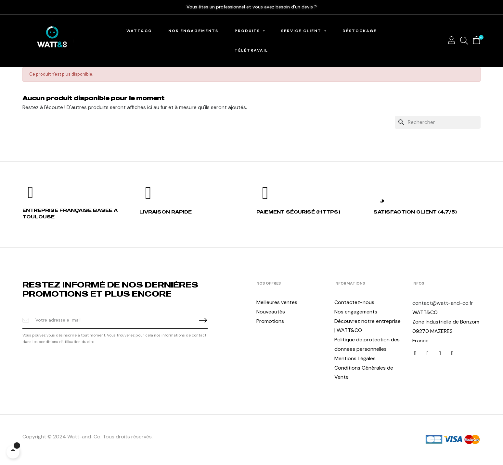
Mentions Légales (355, 358)
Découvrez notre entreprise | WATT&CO (367, 326)
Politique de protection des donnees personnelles (367, 344)
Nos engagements (355, 311)
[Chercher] (438, 122)
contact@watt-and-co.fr (442, 303)
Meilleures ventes (276, 302)
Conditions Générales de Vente (363, 372)
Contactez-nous (354, 302)
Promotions (270, 321)
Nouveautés (270, 311)
